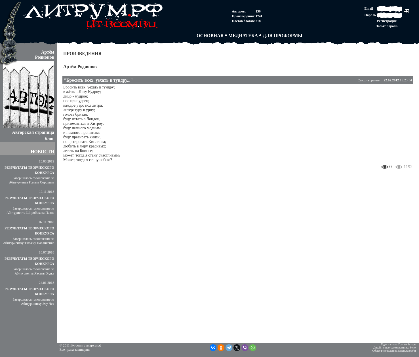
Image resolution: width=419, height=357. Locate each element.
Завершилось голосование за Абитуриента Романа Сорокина (31, 180)
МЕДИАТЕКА (243, 35)
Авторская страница (33, 132)
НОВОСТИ (42, 151)
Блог (49, 138)
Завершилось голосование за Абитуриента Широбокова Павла (30, 210)
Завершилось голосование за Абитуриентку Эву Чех (33, 301)
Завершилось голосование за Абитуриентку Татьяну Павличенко (28, 241)
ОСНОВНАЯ (210, 35)
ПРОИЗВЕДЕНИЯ (82, 53)
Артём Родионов (80, 66)
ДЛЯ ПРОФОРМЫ (282, 35)
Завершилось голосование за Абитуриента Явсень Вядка (33, 271)
